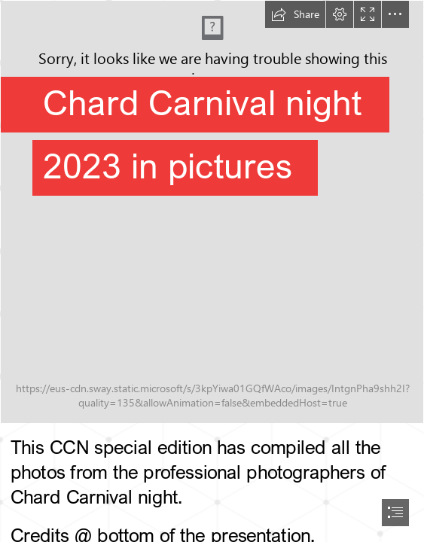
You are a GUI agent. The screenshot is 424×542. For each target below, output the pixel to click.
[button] (295, 14)
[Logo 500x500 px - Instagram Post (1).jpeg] (212, 212)
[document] (212, 271)
